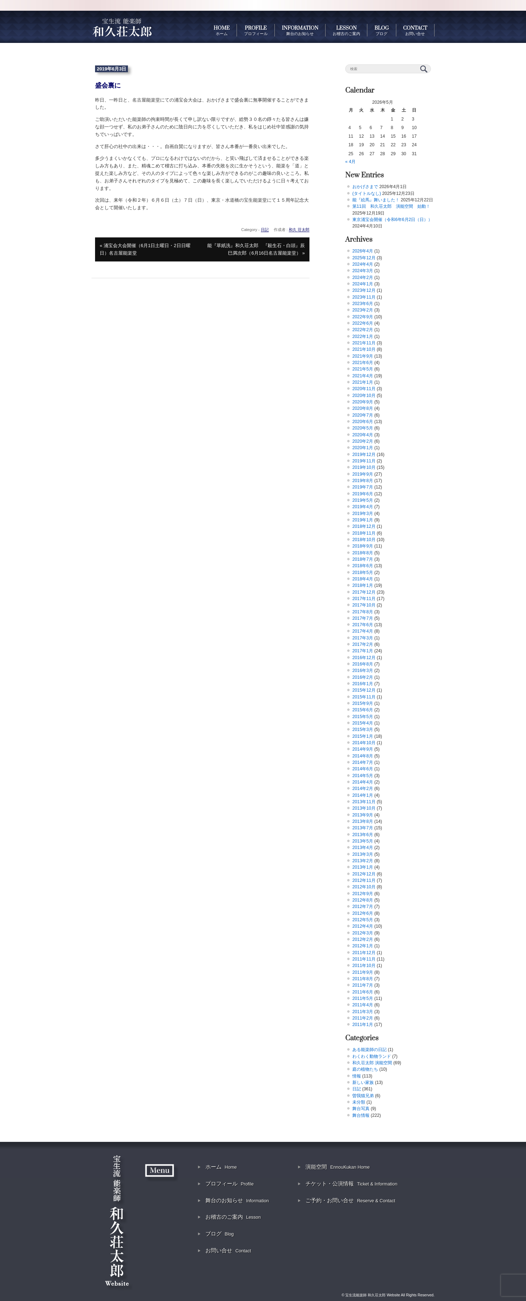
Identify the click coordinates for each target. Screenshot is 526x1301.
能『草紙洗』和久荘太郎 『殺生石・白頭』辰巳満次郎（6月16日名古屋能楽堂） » (256, 249)
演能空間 (338, 1167)
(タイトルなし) (366, 193)
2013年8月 (362, 821)
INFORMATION (300, 30)
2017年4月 (362, 631)
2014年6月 (362, 768)
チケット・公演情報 (351, 1183)
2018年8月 (362, 552)
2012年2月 (362, 939)
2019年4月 (362, 506)
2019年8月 (362, 480)
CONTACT (415, 30)
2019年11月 (364, 460)
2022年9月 (362, 316)
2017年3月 (362, 637)
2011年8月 (362, 978)
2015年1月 (362, 736)
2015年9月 (362, 703)
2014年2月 (362, 788)
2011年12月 (364, 952)
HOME (222, 30)
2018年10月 (364, 539)
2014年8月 (362, 755)
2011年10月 (364, 965)
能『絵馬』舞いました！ (376, 199)
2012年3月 (362, 933)
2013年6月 (362, 834)
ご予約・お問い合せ (350, 1200)
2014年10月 (364, 742)
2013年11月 (364, 801)
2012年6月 (362, 913)
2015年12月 (364, 690)
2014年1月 (362, 795)
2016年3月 (362, 670)
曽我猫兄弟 (363, 1095)
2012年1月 (362, 945)
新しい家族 (363, 1082)
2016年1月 (362, 683)
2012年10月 (364, 886)
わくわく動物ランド (371, 1056)
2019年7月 (362, 487)
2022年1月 (362, 336)
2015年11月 (364, 696)
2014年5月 (362, 775)
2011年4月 (362, 1004)
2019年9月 (362, 474)
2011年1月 (362, 1024)
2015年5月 (362, 716)
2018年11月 (364, 533)
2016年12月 (364, 657)
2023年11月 (364, 297)
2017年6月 (362, 624)
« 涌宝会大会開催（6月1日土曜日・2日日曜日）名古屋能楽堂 (145, 249)
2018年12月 (364, 526)
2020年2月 (362, 441)
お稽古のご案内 (233, 1217)
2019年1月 (362, 519)
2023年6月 (362, 303)
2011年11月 (364, 959)
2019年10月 (364, 467)
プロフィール (229, 1183)
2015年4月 (362, 723)
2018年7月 (362, 559)
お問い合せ (228, 1250)
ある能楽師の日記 (369, 1049)
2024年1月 (362, 283)
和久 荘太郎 (299, 229)
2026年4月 (362, 251)
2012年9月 (362, 893)
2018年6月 (362, 565)
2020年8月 (362, 408)
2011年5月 (362, 998)
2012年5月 (362, 919)
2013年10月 (364, 808)
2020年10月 (364, 395)
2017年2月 (362, 644)
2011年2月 (362, 1018)
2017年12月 (364, 592)
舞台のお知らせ (237, 1200)
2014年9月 (362, 749)
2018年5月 (362, 572)
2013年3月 (362, 854)
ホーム (221, 1167)
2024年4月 (362, 264)
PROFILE (256, 30)
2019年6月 (362, 493)
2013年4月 (362, 847)
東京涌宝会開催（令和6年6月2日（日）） (392, 219)
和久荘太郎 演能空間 (372, 1062)
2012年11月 (364, 880)
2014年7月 (362, 762)
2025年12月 (364, 257)
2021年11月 (364, 342)
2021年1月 (362, 382)
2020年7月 (362, 415)
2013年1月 (362, 867)
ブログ (219, 1234)
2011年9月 (362, 972)
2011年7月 (362, 985)
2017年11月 (364, 598)
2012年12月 (364, 874)
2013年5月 (362, 841)
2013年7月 (362, 827)
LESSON (346, 30)
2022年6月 (362, 323)
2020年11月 (364, 388)
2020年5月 (362, 428)
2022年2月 (362, 329)
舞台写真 (360, 1108)
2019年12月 (364, 454)
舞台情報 (360, 1115)
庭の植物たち (365, 1069)
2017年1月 (362, 650)
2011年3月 (362, 1011)
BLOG (381, 30)
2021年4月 (362, 375)
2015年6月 (362, 709)
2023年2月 (362, 310)
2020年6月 (362, 421)
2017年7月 (362, 618)
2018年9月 (362, 546)
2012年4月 (362, 926)
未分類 (358, 1102)
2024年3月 (362, 270)
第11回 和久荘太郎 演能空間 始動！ (391, 206)
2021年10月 (364, 349)
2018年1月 (362, 585)
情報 (356, 1076)
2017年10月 (364, 605)
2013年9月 (362, 815)
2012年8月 (362, 900)
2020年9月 (362, 401)
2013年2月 (362, 860)
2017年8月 (362, 611)
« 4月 (350, 161)
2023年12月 (364, 290)
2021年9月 (362, 356)
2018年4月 (362, 578)
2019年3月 (362, 513)
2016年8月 (362, 664)
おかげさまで (365, 186)
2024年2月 (362, 277)
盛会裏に (108, 85)
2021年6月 (362, 362)
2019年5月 (362, 500)
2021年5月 (362, 369)
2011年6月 (362, 992)
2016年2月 (362, 677)
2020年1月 (362, 447)
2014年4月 (362, 782)
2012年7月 (362, 906)
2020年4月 (362, 434)
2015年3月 (362, 729)
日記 (265, 229)
